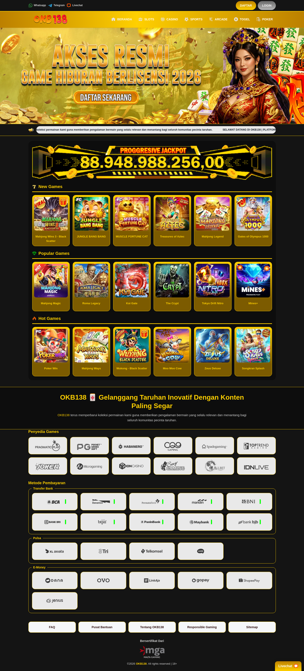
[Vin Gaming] (152, 651)
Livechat (75, 5)
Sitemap (252, 627)
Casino (169, 19)
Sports (193, 19)
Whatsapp (37, 5)
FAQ (52, 627)
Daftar (246, 5)
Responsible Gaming (202, 627)
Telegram (56, 5)
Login (266, 5)
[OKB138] (51, 19)
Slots (146, 19)
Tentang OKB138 (152, 627)
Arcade (218, 19)
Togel (242, 19)
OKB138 (64, 415)
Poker (264, 19)
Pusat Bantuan (102, 627)
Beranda (121, 19)
